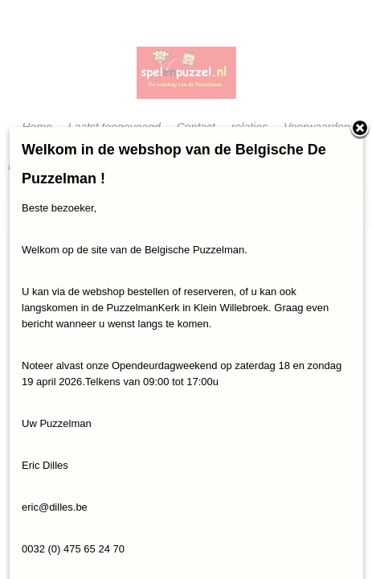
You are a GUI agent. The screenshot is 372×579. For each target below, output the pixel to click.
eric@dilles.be (55, 507)
